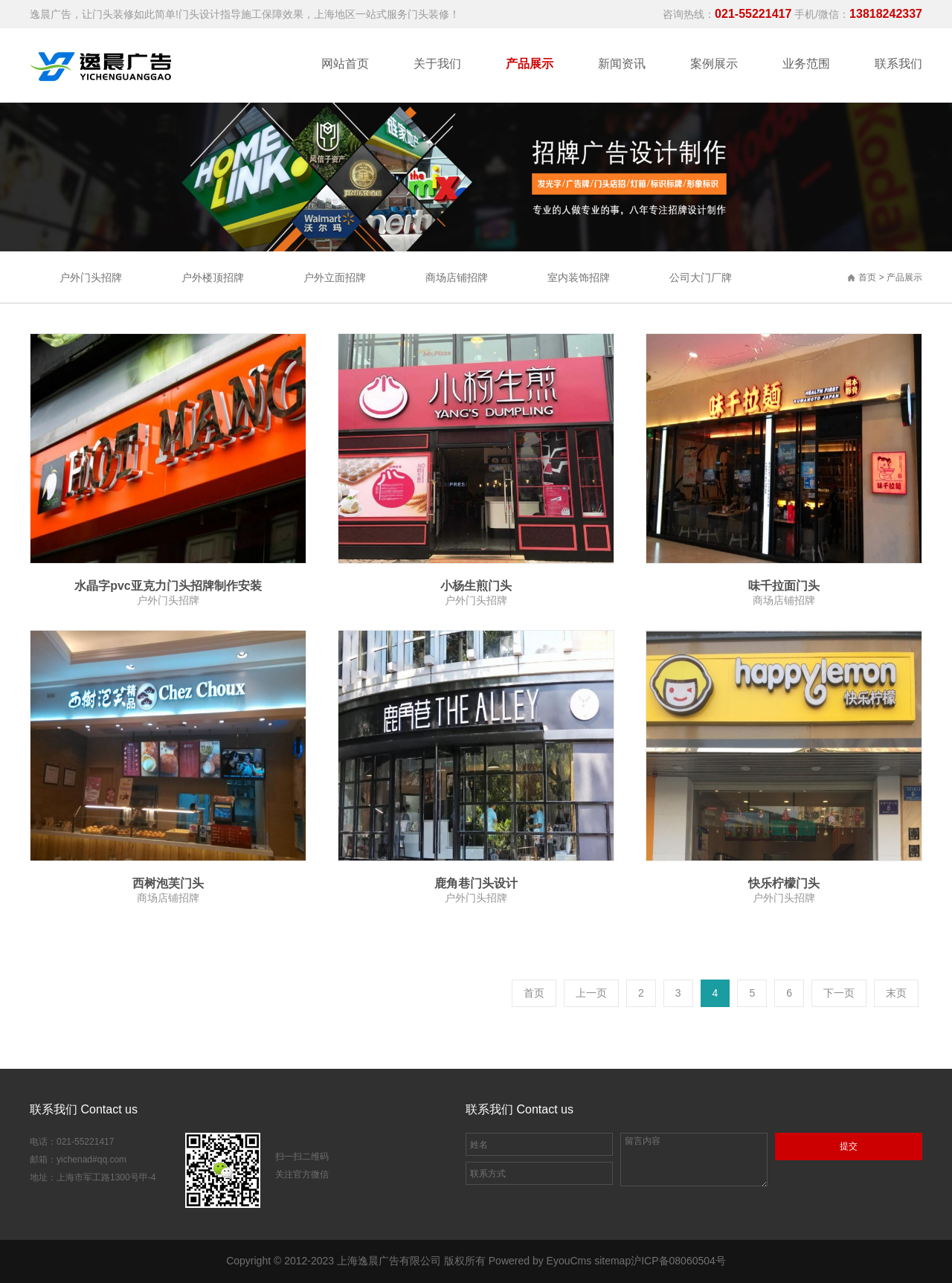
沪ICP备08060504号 (678, 1261)
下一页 (839, 993)
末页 (896, 993)
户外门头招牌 (91, 277)
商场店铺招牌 (456, 277)
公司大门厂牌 (700, 277)
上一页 (591, 993)
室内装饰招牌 (578, 277)
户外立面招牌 (334, 277)
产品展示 (904, 277)
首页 (867, 277)
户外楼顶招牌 (212, 277)
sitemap (612, 1261)
